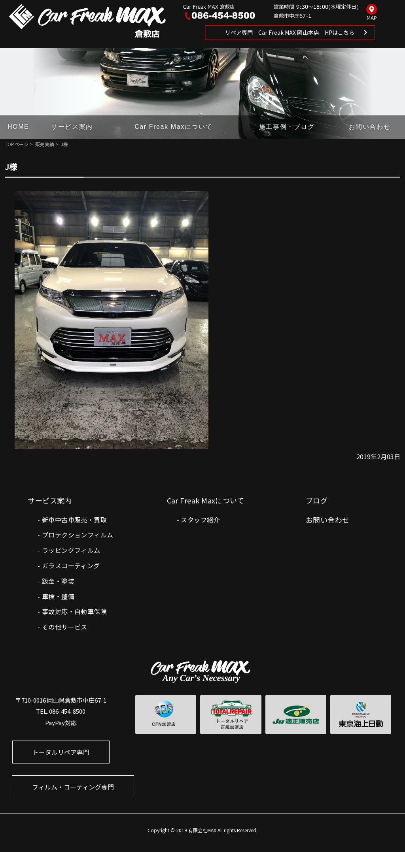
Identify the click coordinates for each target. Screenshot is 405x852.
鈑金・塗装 (58, 581)
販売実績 (44, 144)
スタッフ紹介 (200, 519)
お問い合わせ (370, 126)
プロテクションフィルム (77, 534)
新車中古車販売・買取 (74, 519)
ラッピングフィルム (71, 550)
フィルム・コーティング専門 (73, 787)
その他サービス (64, 626)
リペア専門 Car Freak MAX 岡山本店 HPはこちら (289, 32)
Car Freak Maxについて (173, 126)
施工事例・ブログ (287, 126)
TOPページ (16, 144)
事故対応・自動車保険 (74, 611)
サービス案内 (72, 126)
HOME (18, 126)
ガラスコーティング (71, 565)
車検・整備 (58, 596)
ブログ (316, 500)
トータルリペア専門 (60, 752)
